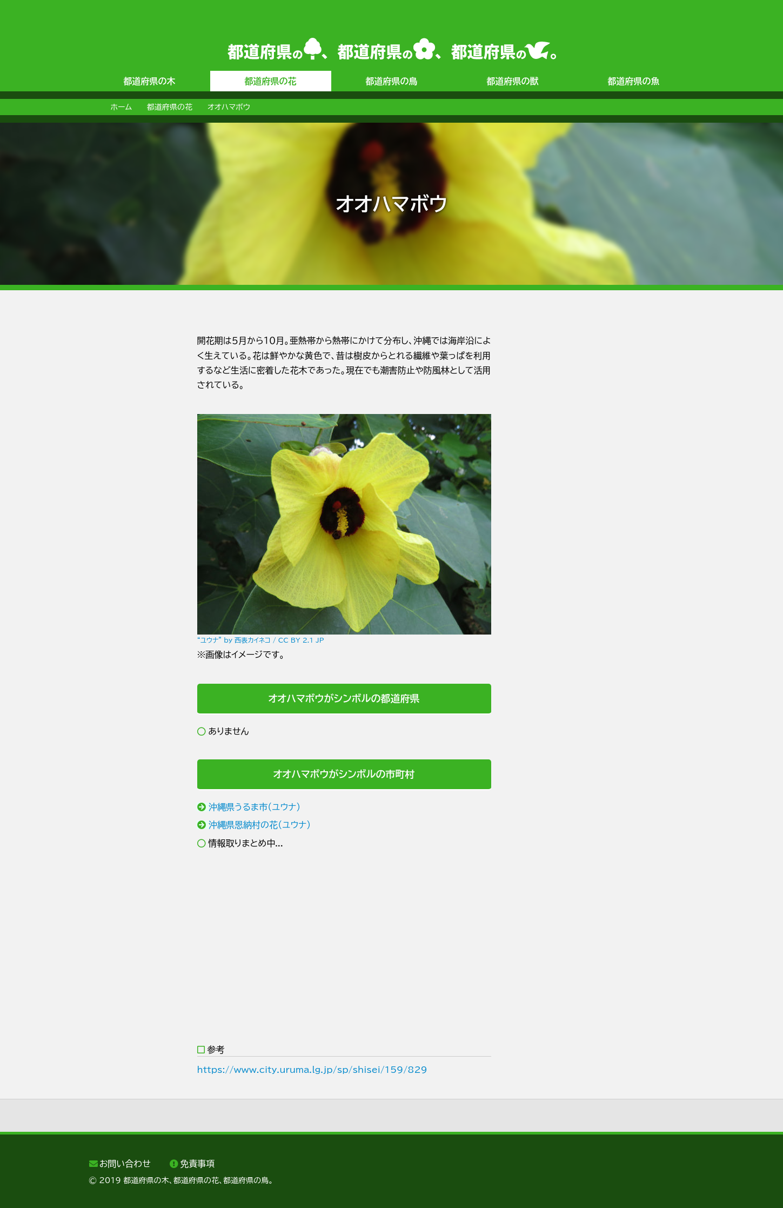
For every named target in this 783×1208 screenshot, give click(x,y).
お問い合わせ (125, 1163)
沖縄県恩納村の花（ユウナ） (260, 824)
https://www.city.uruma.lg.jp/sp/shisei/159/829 (312, 1069)
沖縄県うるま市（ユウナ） (254, 807)
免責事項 (197, 1163)
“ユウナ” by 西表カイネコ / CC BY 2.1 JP (260, 640)
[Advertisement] (132, 495)
